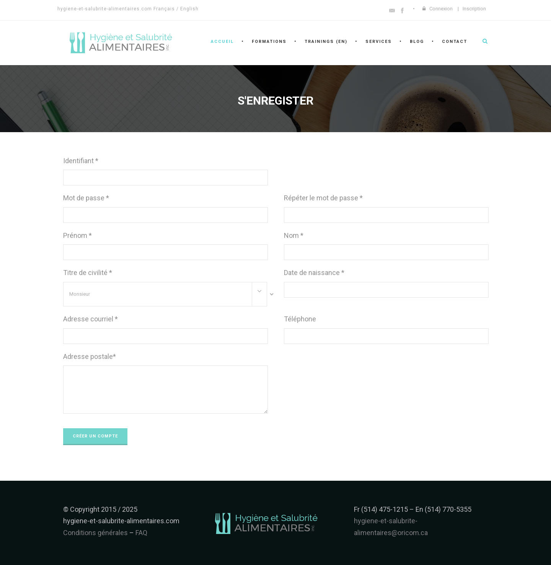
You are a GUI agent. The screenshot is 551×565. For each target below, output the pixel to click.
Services (378, 41)
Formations (269, 41)
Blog (417, 41)
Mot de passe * (86, 198)
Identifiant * (80, 161)
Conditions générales (95, 533)
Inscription (474, 8)
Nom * (293, 235)
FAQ (141, 533)
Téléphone (300, 319)
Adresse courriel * (90, 319)
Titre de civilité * (87, 273)
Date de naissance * (314, 273)
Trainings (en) (326, 41)
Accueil (222, 41)
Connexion (441, 8)
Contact (454, 41)
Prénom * (77, 235)
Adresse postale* (89, 356)
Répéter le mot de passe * (323, 198)
